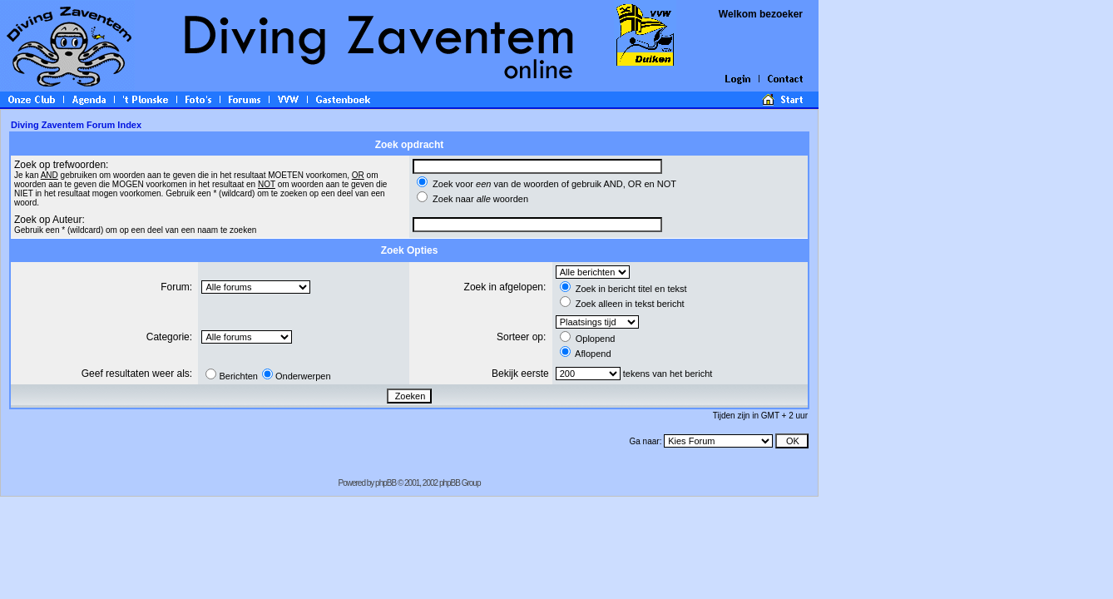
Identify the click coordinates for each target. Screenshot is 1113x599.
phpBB (385, 483)
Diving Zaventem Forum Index (76, 125)
